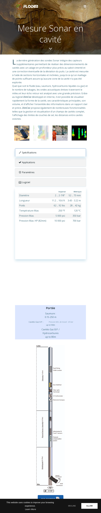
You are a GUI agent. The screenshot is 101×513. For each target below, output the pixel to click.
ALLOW (89, 506)
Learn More (30, 509)
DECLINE (72, 506)
